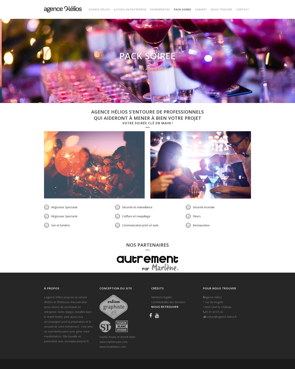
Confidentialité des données (168, 302)
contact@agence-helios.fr (221, 317)
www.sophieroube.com (114, 342)
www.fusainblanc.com (113, 346)
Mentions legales (161, 297)
